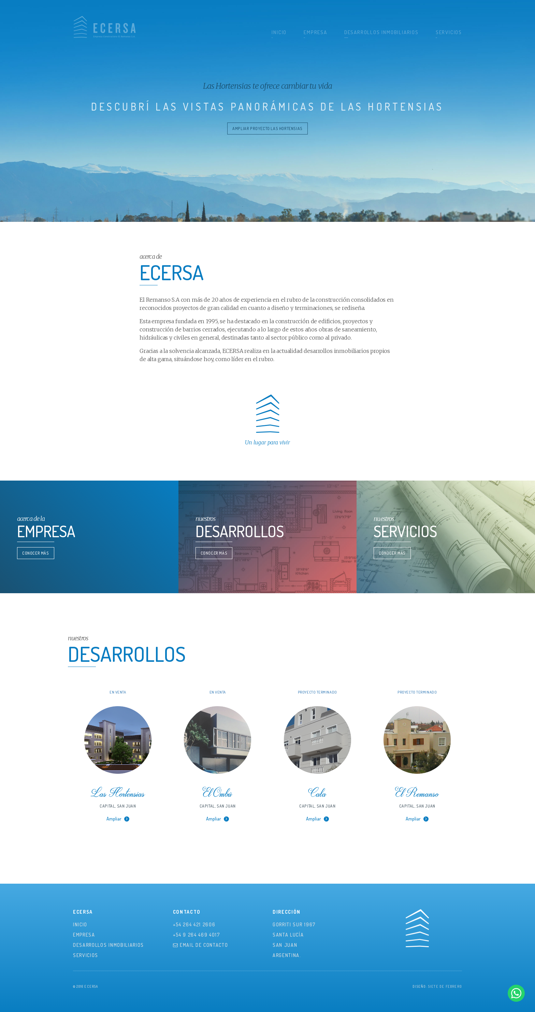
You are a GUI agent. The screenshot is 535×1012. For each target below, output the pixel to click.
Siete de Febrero (445, 986)
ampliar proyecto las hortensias (267, 128)
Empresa (315, 32)
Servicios (449, 32)
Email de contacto (200, 945)
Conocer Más (35, 553)
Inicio (279, 32)
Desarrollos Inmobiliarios (381, 32)
